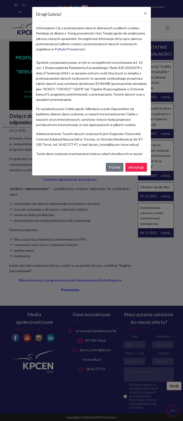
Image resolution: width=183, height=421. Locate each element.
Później (114, 167)
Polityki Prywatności (70, 49)
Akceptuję (136, 167)
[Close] (145, 13)
